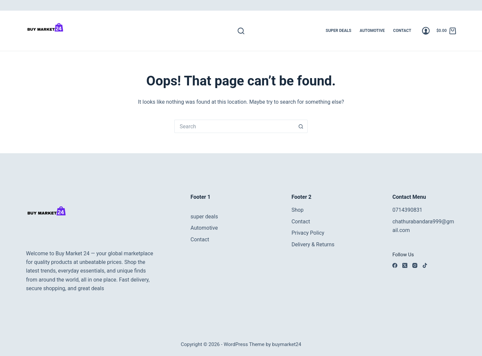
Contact (402, 30)
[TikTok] (424, 265)
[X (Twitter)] (404, 265)
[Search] (241, 31)
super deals (338, 30)
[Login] (426, 31)
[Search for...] (234, 126)
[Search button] (301, 126)
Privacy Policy (307, 233)
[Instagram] (414, 265)
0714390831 (407, 210)
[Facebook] (394, 265)
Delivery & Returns (312, 244)
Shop (297, 210)
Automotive (372, 30)
